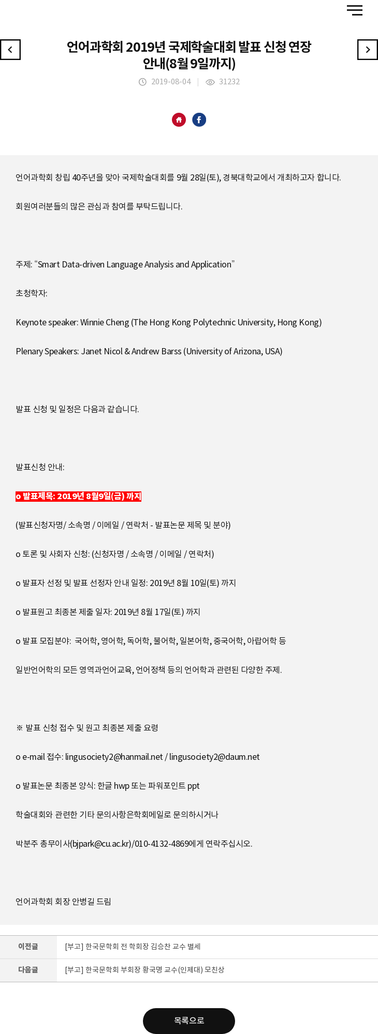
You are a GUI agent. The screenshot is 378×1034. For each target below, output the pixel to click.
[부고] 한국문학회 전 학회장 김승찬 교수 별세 (133, 947)
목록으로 (189, 1021)
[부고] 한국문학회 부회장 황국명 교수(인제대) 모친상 (145, 970)
